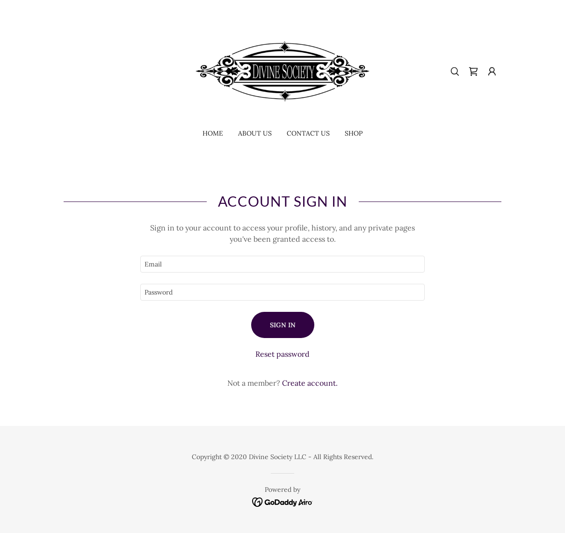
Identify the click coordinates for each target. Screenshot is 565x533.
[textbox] (282, 264)
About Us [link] (255, 133)
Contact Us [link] (308, 133)
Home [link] (213, 133)
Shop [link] (353, 133)
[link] (282, 70)
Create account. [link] (310, 383)
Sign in (283, 325)
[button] (492, 71)
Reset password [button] (282, 354)
